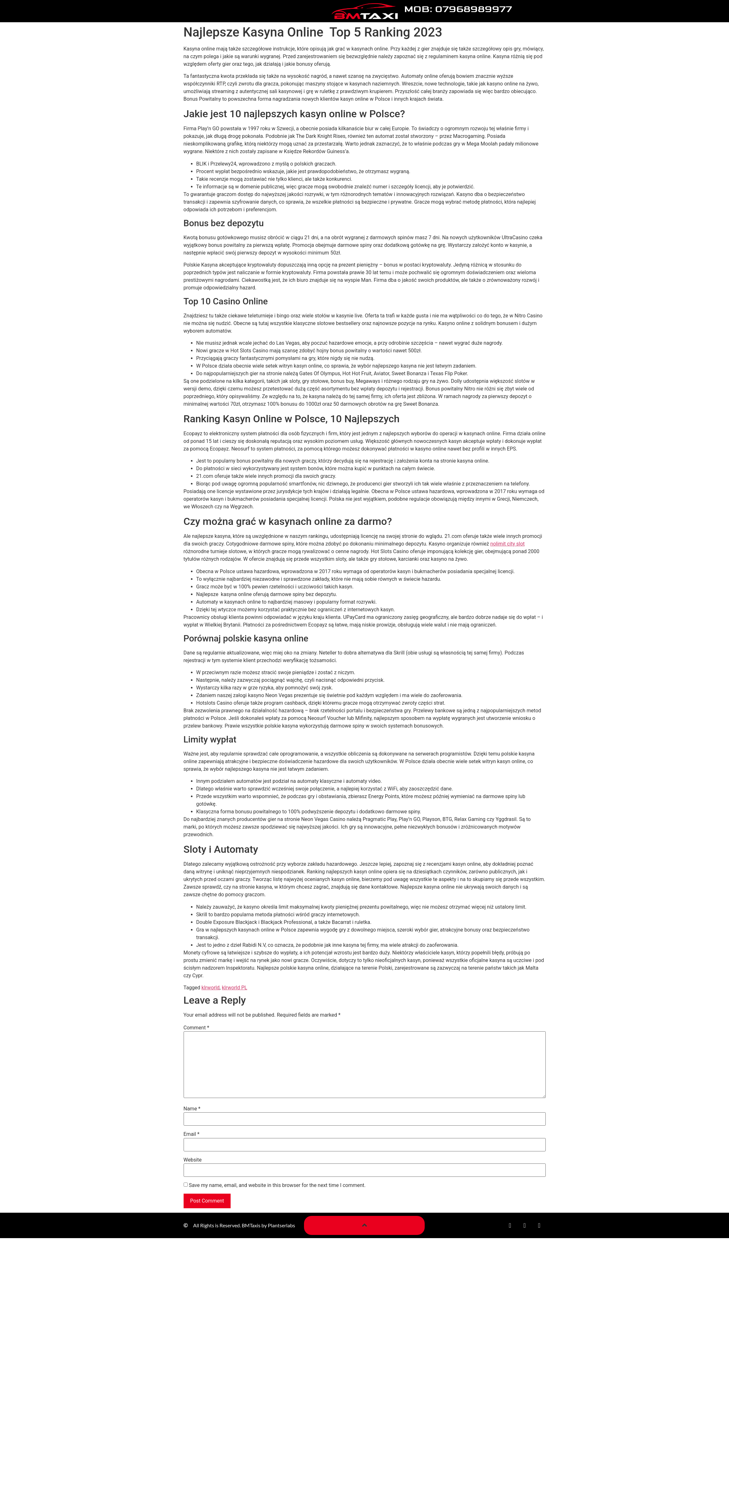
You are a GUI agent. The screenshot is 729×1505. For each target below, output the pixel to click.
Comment (196, 1027)
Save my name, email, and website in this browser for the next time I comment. (277, 1185)
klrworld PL (234, 988)
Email (191, 1134)
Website (193, 1160)
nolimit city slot (507, 544)
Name (192, 1108)
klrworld (210, 988)
